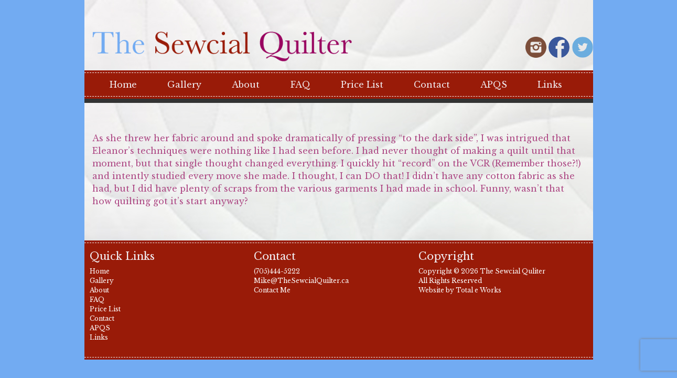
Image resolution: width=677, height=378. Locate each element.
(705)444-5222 (277, 271)
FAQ (300, 84)
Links (550, 84)
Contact (432, 84)
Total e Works (478, 290)
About (246, 84)
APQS (493, 84)
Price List (362, 84)
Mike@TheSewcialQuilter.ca (301, 281)
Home (123, 84)
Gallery (184, 84)
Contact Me (272, 290)
